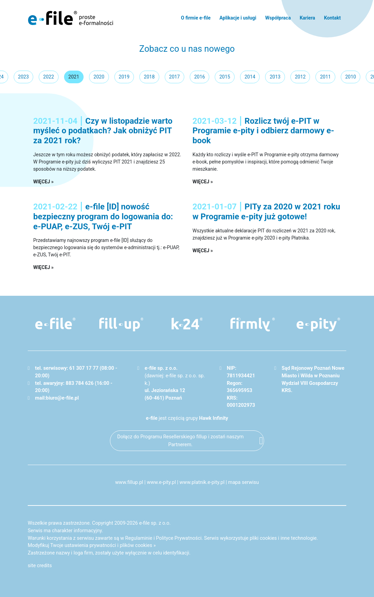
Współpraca (278, 18)
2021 (73, 77)
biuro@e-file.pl (62, 398)
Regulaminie (138, 538)
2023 (23, 77)
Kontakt (332, 18)
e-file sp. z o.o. (155, 523)
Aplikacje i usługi (238, 18)
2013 (275, 77)
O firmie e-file (196, 18)
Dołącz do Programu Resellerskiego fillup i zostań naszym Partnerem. (180, 441)
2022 (48, 77)
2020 (99, 77)
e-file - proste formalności (70, 17)
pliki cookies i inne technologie (283, 538)
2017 (174, 77)
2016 (199, 77)
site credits (40, 566)
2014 (250, 77)
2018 (149, 77)
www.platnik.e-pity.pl (201, 482)
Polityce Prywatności (178, 538)
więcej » (43, 181)
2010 (350, 77)
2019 (124, 77)
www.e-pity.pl (161, 482)
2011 (325, 77)
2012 (300, 77)
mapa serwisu (243, 482)
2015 (224, 77)
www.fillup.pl (129, 482)
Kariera (307, 18)
